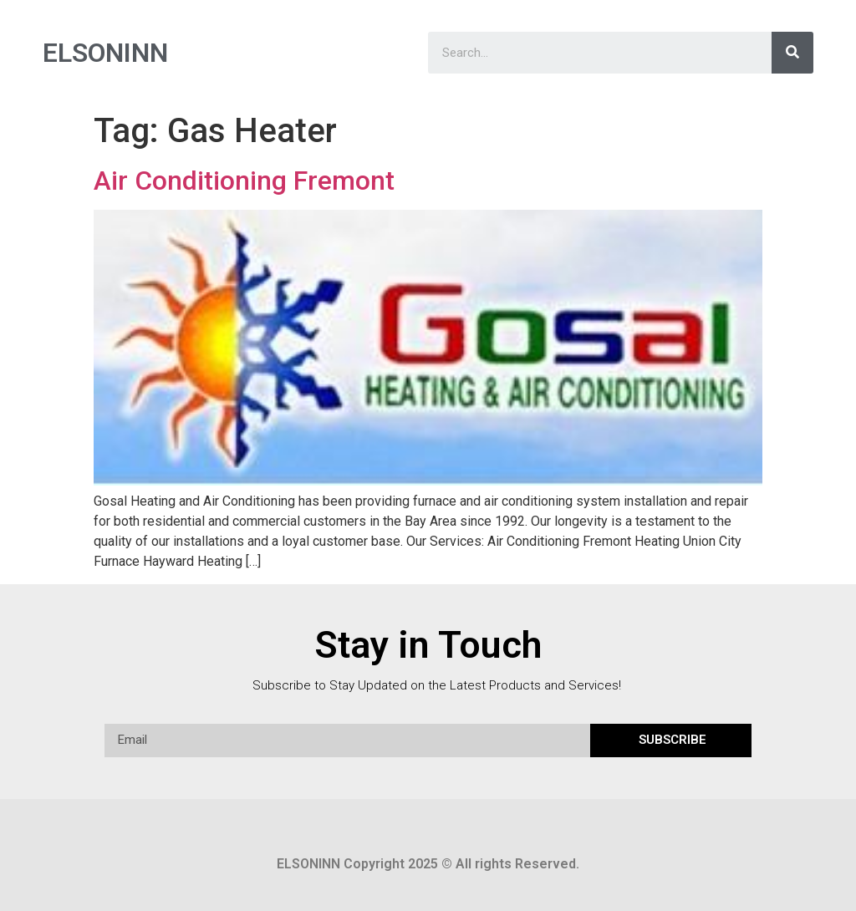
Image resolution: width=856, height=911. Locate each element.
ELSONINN (105, 53)
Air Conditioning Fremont (244, 180)
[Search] (792, 53)
